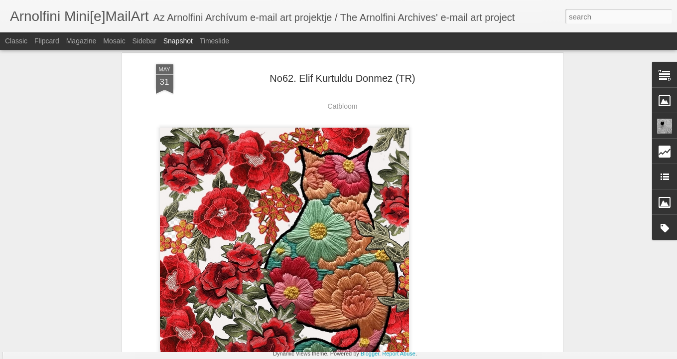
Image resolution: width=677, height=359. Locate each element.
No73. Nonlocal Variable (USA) (202, 312)
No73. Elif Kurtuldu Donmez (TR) (446, 307)
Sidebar (144, 41)
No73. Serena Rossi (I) (548, 313)
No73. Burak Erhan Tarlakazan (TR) (327, 309)
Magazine (81, 41)
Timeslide (214, 41)
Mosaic (114, 41)
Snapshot (178, 41)
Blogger (370, 354)
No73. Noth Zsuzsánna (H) (70, 307)
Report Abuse (398, 354)
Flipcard (46, 41)
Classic (16, 41)
